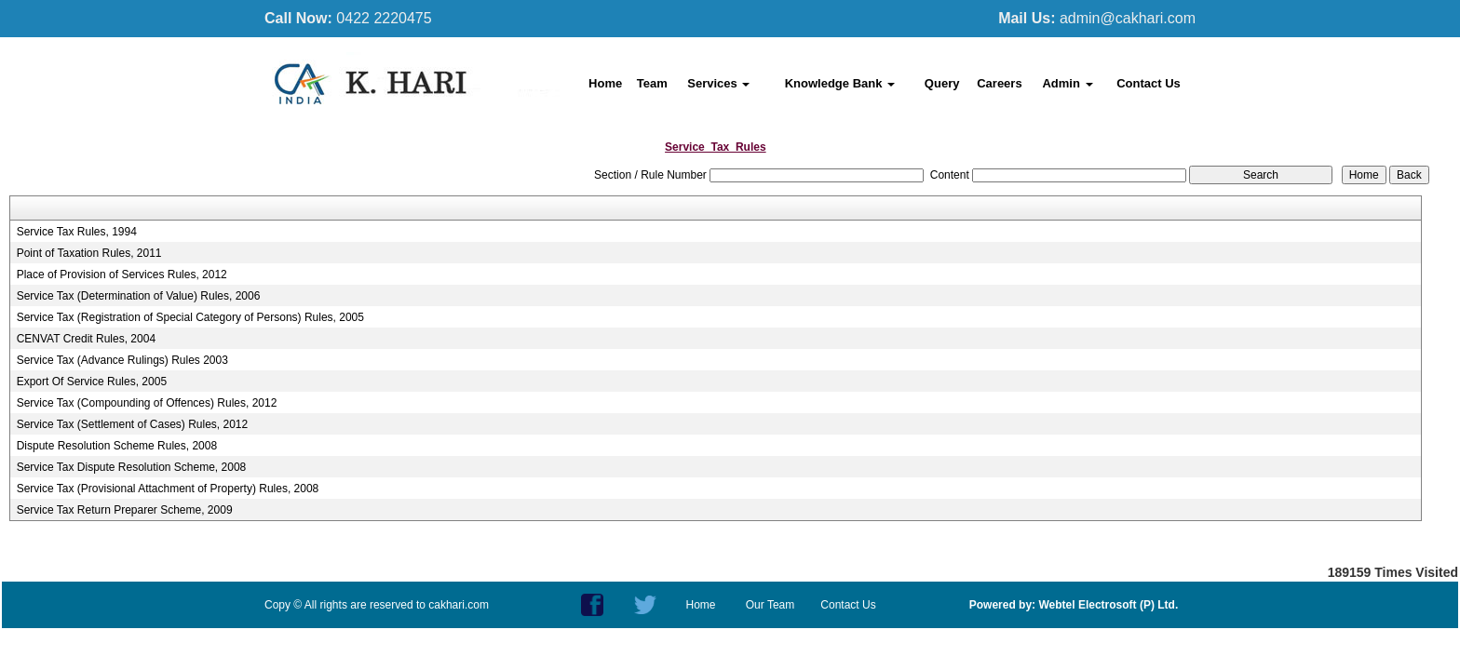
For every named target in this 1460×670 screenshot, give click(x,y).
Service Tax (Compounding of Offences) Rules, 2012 (147, 402)
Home (605, 83)
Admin (1067, 83)
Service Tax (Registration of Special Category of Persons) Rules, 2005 (190, 317)
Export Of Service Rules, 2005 (92, 381)
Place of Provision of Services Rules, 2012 (122, 274)
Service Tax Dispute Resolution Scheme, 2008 (132, 467)
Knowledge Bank (840, 83)
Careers (999, 83)
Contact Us (1148, 83)
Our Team (770, 604)
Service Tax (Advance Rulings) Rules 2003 (122, 360)
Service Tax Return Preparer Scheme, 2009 (125, 509)
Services (718, 83)
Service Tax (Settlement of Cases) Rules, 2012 (133, 424)
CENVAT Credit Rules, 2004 (86, 338)
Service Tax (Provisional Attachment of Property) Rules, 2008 (168, 488)
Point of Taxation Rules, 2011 (89, 253)
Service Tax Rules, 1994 (77, 231)
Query (942, 83)
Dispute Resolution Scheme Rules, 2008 (117, 445)
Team (652, 83)
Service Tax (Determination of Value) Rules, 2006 (139, 295)
